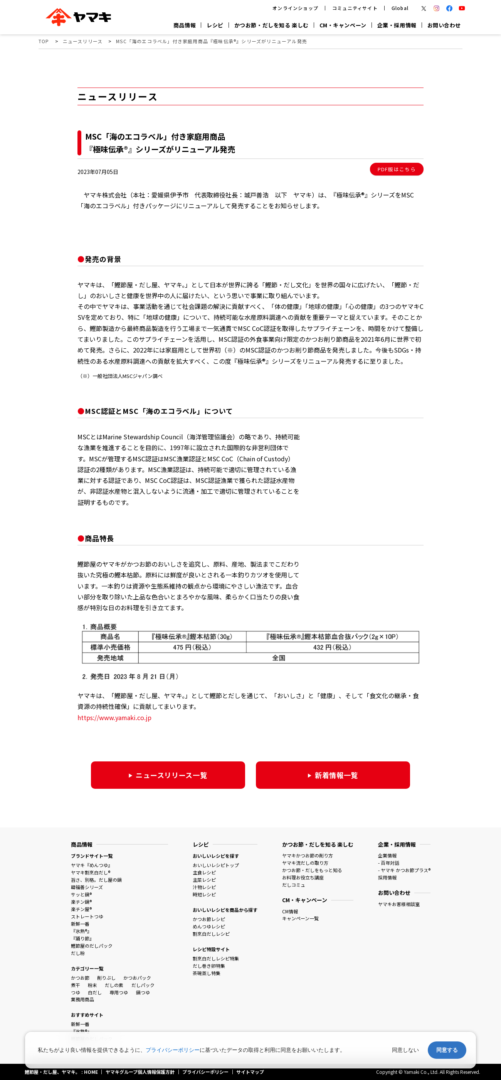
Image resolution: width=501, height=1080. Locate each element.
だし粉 (78, 953)
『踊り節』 (82, 938)
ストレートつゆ (87, 916)
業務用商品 (82, 999)
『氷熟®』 (81, 931)
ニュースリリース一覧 (171, 775)
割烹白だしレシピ (211, 933)
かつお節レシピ (209, 919)
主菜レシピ (204, 879)
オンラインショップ (295, 8)
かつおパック (137, 977)
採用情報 (387, 877)
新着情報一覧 (336, 775)
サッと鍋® (81, 894)
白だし (95, 992)
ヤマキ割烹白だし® (90, 872)
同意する (447, 1050)
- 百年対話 (388, 862)
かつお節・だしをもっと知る (312, 870)
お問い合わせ (444, 25)
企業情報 (387, 855)
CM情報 (290, 911)
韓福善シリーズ (87, 887)
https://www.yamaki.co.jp (114, 717)
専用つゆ (118, 992)
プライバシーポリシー (173, 1050)
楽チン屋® (81, 909)
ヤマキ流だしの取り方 (305, 862)
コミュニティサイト (355, 8)
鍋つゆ (143, 992)
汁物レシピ (204, 887)
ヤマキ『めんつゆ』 (92, 865)
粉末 (92, 985)
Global (400, 8)
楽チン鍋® (81, 901)
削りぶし (106, 977)
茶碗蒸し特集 (206, 973)
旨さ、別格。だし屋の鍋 (96, 879)
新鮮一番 (80, 923)
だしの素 (114, 985)
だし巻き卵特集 (209, 965)
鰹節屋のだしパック (92, 945)
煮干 (75, 985)
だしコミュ (293, 884)
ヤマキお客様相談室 (399, 904)
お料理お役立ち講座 (303, 877)
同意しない (405, 1050)
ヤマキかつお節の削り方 (307, 855)
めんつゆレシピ (209, 926)
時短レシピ (204, 894)
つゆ (75, 992)
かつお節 (80, 977)
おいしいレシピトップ (216, 865)
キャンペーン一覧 (300, 918)
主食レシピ (204, 872)
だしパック (143, 985)
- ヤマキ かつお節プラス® (404, 870)
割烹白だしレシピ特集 (216, 958)
